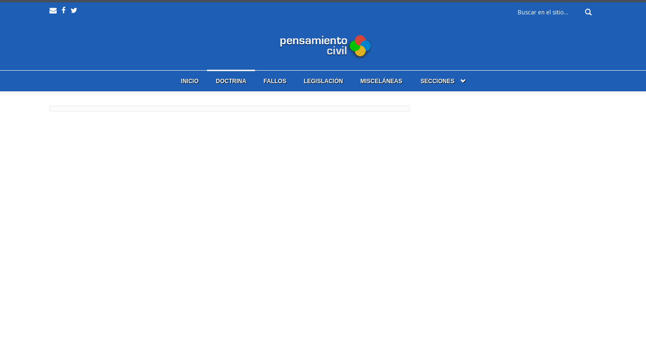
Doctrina (231, 81)
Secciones (438, 81)
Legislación (323, 81)
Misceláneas (381, 81)
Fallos (275, 81)
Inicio (190, 81)
